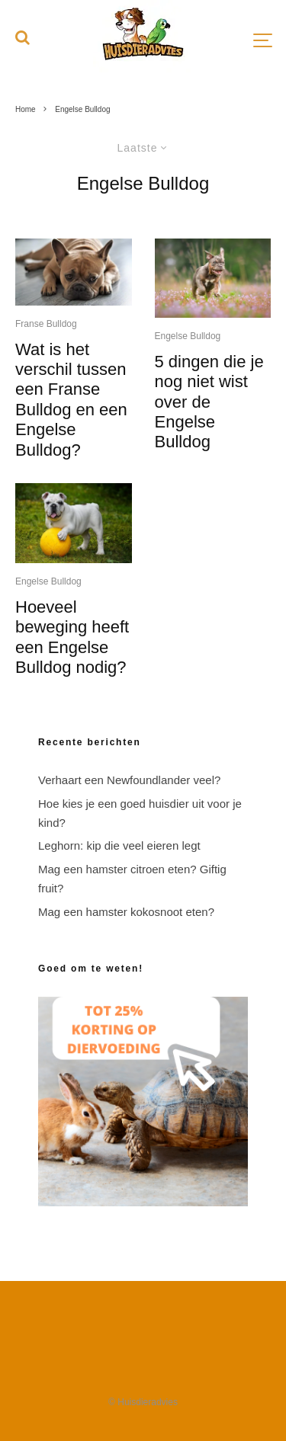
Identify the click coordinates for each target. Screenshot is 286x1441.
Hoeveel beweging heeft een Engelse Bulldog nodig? (72, 637)
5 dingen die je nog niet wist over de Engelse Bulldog (209, 402)
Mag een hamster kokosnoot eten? (126, 911)
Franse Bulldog (46, 324)
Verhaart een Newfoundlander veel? (129, 779)
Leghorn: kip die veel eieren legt (119, 845)
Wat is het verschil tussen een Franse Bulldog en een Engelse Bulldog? (71, 400)
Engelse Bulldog (48, 581)
